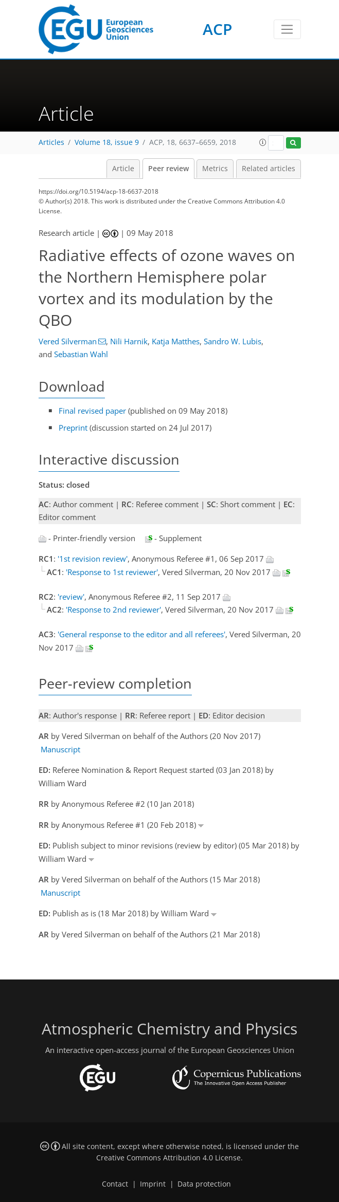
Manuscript (60, 749)
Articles (51, 142)
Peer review (168, 168)
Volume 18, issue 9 (107, 142)
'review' (71, 596)
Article (123, 168)
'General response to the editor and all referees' (141, 634)
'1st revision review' (93, 558)
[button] (262, 142)
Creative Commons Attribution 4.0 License (168, 1157)
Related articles (268, 168)
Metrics (215, 168)
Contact (115, 1184)
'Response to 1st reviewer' (112, 572)
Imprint (153, 1184)
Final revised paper (92, 410)
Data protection (204, 1184)
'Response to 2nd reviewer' (113, 609)
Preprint (73, 427)
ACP (217, 29)
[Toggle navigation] (287, 29)
